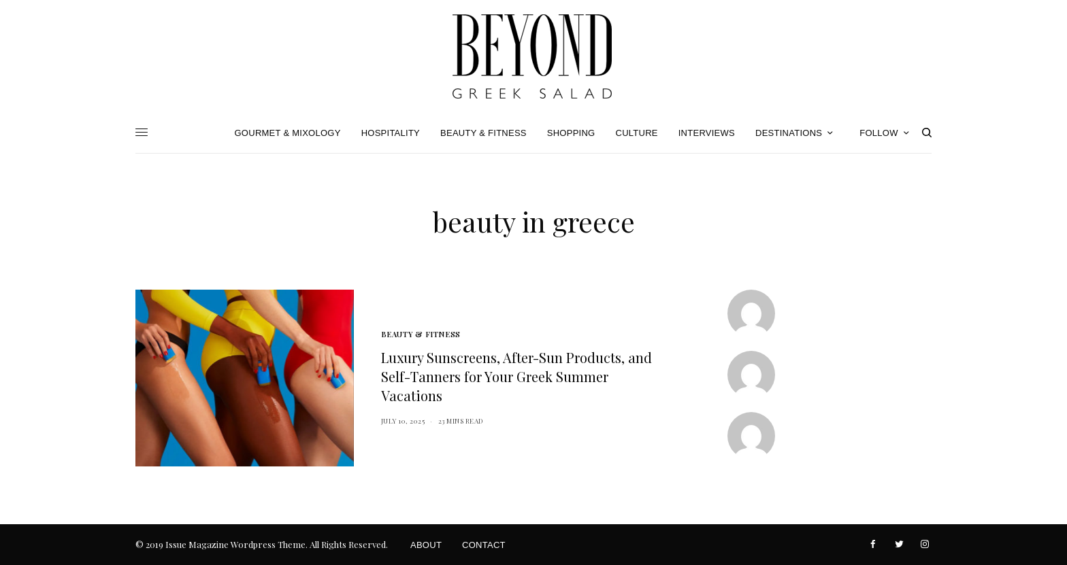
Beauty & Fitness (421, 334)
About (426, 545)
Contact (484, 545)
